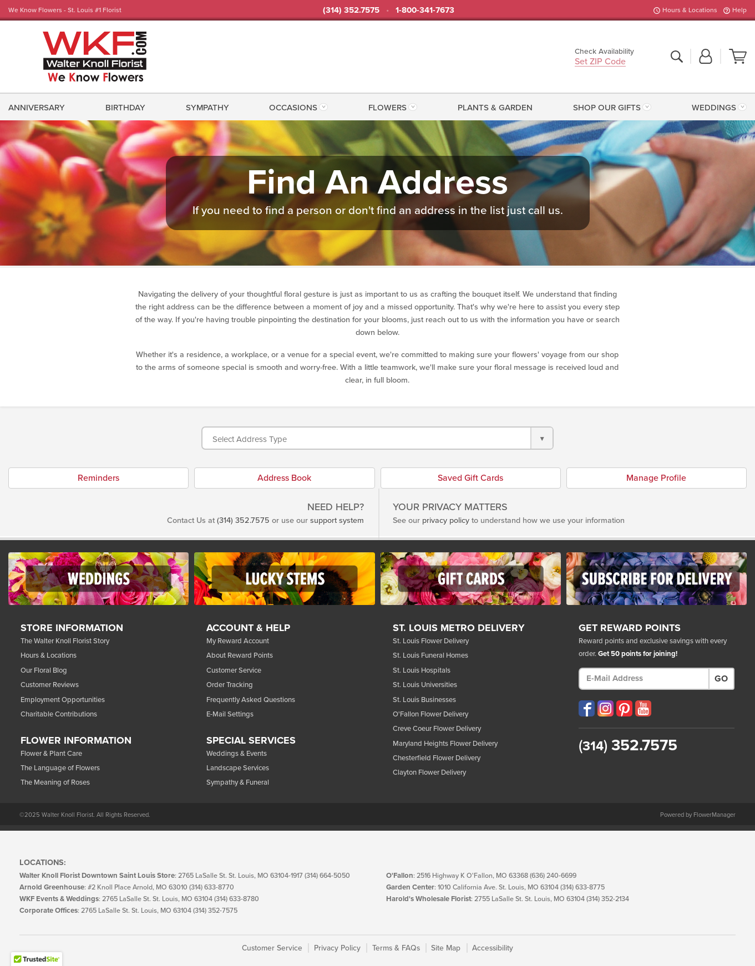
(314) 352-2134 (607, 899)
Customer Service (233, 670)
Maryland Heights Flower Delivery (445, 743)
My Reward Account (237, 641)
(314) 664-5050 (327, 876)
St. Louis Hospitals (421, 670)
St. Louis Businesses (424, 699)
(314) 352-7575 (215, 911)
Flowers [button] (387, 108)
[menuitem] (38, 106)
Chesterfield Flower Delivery (436, 758)
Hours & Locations (689, 10)
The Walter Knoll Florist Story (65, 641)
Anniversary (36, 108)
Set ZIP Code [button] (600, 62)
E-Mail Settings (230, 714)
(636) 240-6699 (553, 876)
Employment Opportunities (63, 699)
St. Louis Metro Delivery (459, 628)
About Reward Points (239, 655)
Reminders (98, 478)
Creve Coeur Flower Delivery (437, 728)
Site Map (445, 948)
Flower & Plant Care (51, 753)
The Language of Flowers (60, 768)
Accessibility (492, 948)
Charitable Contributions (59, 714)
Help (739, 10)
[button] (705, 57)
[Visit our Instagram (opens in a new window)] (605, 708)
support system (337, 520)
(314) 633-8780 (236, 899)
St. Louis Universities (425, 684)
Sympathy (207, 108)
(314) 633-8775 (582, 887)
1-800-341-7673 (425, 10)
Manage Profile (656, 478)
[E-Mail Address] (644, 679)
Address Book (284, 478)
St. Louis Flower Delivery (431, 641)
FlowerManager (714, 814)
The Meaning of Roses (55, 782)
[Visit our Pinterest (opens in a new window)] (624, 708)
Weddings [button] (714, 108)
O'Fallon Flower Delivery (430, 714)
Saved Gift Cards (470, 478)
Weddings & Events (236, 753)
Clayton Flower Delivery (429, 772)
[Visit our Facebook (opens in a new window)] (587, 708)
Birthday (125, 108)
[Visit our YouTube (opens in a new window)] (643, 708)
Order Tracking (229, 684)
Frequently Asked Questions (250, 699)
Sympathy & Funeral (237, 782)
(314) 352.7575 (351, 10)
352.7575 (628, 745)
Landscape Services (237, 768)
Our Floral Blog (44, 670)
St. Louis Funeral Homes (430, 655)
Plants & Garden (495, 108)
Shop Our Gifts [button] (607, 108)
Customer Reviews (50, 684)
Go (721, 678)
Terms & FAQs (396, 948)
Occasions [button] (293, 108)
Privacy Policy (337, 948)
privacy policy (445, 520)
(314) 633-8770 (211, 887)
